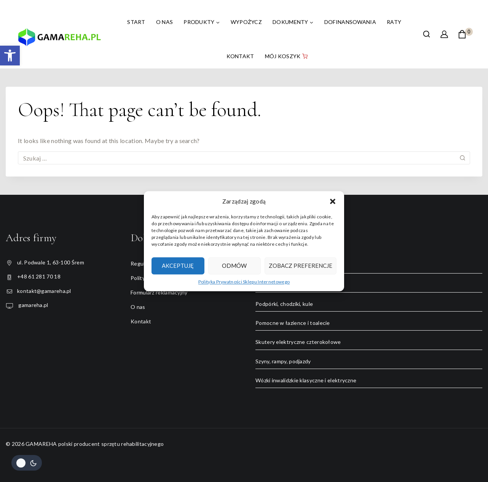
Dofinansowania (350, 22)
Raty (394, 22)
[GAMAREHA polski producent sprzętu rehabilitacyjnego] (59, 40)
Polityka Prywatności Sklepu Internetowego (244, 282)
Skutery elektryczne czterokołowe (298, 342)
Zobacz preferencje (300, 265)
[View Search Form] (427, 34)
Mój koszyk (286, 56)
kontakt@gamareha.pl (44, 291)
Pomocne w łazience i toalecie (292, 323)
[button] (10, 55)
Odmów (234, 265)
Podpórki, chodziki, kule (284, 304)
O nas (164, 22)
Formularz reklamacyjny (159, 292)
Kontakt (240, 56)
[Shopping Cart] (465, 34)
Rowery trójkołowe (279, 285)
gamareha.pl (32, 305)
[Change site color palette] (26, 463)
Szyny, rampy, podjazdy (283, 361)
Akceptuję (178, 265)
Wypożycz (246, 22)
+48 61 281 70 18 (39, 276)
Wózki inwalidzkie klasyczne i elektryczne (305, 380)
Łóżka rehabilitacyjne (281, 265)
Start (136, 22)
